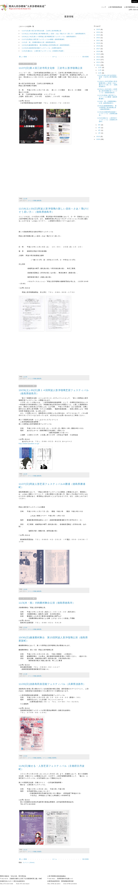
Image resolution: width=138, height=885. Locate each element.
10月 (100, 73)
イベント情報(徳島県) (35, 200)
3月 (99, 130)
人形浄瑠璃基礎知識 (115, 7)
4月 (99, 127)
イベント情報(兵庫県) (50, 758)
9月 (99, 125)
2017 (98, 48)
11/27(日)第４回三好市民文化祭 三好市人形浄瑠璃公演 (41, 31)
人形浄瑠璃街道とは (131, 7)
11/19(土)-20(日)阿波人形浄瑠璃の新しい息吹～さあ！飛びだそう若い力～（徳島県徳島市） (54, 33)
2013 (98, 59)
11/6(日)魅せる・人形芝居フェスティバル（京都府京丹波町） (43, 51)
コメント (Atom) (28, 862)
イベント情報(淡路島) (35, 758)
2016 (98, 51)
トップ (103, 7)
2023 (98, 35)
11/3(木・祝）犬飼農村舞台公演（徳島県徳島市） (39, 42)
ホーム (54, 56)
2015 (98, 54)
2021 (98, 40)
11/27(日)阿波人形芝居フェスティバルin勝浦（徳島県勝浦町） (44, 39)
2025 (98, 29)
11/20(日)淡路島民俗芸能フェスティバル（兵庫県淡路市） (42, 48)
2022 (98, 37)
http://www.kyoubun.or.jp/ (29, 443)
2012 (98, 62)
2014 (98, 57)
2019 (98, 43)
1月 (99, 133)
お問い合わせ (133, 9)
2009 (98, 139)
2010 (98, 136)
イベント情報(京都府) (35, 851)
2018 (98, 46)
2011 (98, 65)
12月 (100, 67)
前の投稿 (85, 56)
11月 (100, 70)
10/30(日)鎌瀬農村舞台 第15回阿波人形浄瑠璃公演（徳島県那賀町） (46, 45)
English (134, 1)
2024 (98, 32)
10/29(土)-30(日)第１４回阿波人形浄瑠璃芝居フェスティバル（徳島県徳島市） (49, 36)
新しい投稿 (23, 56)
